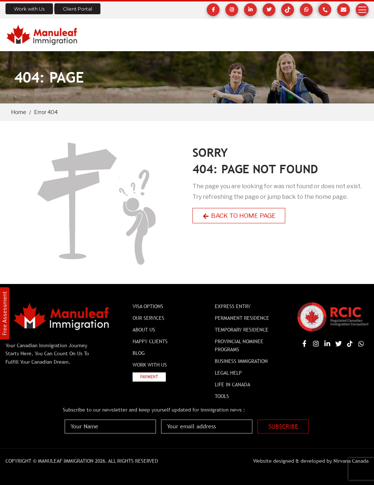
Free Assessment (4, 313)
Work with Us (29, 9)
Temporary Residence (241, 330)
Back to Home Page (239, 215)
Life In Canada (232, 384)
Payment (149, 376)
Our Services (148, 318)
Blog (139, 353)
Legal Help (228, 373)
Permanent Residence (242, 318)
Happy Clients (150, 341)
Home (18, 112)
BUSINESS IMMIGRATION (241, 361)
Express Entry (233, 306)
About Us (144, 330)
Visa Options (148, 306)
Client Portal (77, 9)
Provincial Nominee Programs (239, 345)
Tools (222, 396)
